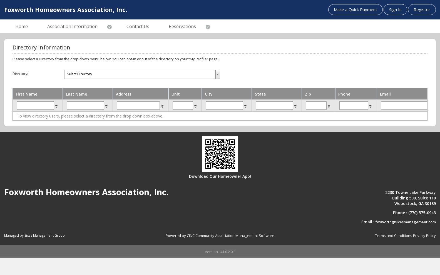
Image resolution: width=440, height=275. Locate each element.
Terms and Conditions (393, 235)
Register (422, 9)
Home (21, 26)
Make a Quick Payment (355, 9)
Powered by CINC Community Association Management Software (220, 235)
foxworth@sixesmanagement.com (406, 221)
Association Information (72, 26)
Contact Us (137, 26)
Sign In (395, 9)
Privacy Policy (424, 235)
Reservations (182, 26)
